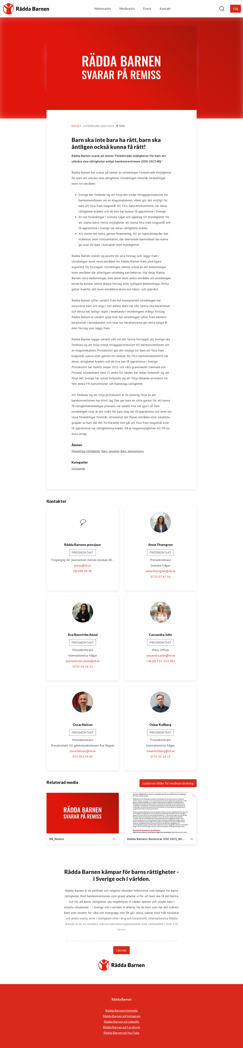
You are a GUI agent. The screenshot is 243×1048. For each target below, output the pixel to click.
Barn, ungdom (110, 451)
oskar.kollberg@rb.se (160, 751)
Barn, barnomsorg (132, 451)
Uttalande (78, 469)
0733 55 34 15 (160, 757)
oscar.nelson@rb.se (83, 751)
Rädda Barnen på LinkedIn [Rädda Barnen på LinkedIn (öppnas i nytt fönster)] (121, 1022)
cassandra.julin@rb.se (160, 656)
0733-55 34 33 (83, 667)
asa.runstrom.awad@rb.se (82, 661)
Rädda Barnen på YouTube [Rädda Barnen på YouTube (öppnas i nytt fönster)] (121, 1033)
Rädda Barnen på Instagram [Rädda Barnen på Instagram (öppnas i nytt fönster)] (121, 1016)
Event (147, 8)
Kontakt (165, 8)
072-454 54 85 (83, 757)
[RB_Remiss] (83, 813)
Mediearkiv (127, 8)
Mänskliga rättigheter (86, 451)
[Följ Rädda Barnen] (235, 9)
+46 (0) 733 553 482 (160, 661)
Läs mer (121, 950)
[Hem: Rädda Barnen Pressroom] (26, 8)
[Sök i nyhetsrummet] (222, 8)
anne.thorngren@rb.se (160, 571)
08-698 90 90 (82, 571)
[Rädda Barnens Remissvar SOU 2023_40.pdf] (160, 813)
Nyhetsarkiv (102, 8)
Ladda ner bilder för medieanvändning (168, 783)
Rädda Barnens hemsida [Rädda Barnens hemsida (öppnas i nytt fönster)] (121, 1010)
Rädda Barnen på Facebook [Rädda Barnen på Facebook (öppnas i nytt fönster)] (121, 1027)
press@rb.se (82, 566)
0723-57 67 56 (160, 577)
